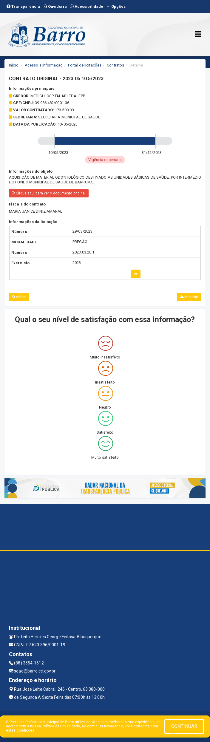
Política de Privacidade (61, 726)
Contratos (115, 65)
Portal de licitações (84, 65)
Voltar (19, 297)
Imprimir (189, 297)
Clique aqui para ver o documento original (49, 193)
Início (13, 65)
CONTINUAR (184, 726)
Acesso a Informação (44, 65)
